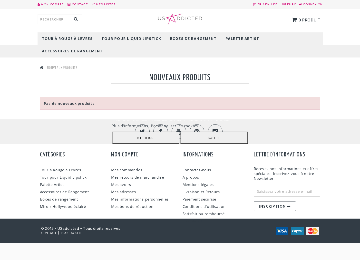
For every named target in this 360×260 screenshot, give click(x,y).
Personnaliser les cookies (174, 125)
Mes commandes (126, 169)
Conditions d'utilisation (204, 206)
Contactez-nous (197, 169)
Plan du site (193, 221)
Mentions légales (198, 184)
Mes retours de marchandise (137, 177)
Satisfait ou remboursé (204, 213)
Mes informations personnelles (140, 199)
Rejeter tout (146, 137)
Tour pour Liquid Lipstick (131, 39)
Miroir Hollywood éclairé (63, 206)
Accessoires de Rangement (72, 51)
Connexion (313, 4)
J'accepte (214, 137)
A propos (191, 177)
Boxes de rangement (193, 39)
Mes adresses (123, 191)
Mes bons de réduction (132, 206)
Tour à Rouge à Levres (67, 39)
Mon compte (124, 155)
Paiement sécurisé (199, 199)
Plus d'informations (130, 125)
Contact (49, 250)
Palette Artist (242, 39)
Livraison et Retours (201, 191)
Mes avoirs (121, 184)
